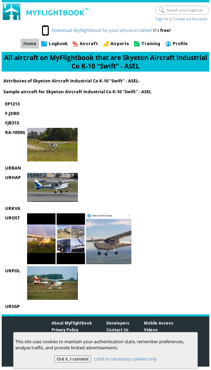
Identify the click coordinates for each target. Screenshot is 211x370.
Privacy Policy (64, 329)
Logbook (58, 43)
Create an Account (189, 19)
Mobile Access (158, 323)
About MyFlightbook (71, 323)
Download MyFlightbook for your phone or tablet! (101, 30)
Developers (117, 323)
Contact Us (117, 329)
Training (150, 43)
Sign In (161, 19)
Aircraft (89, 43)
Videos (151, 329)
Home (29, 43)
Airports (119, 43)
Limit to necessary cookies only (125, 359)
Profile (180, 43)
